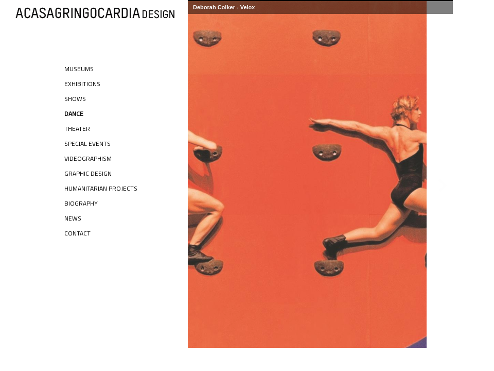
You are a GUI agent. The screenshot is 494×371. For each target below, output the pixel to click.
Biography (81, 203)
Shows (75, 99)
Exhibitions (82, 84)
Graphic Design (88, 173)
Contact (77, 233)
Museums (79, 69)
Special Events (87, 143)
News (72, 218)
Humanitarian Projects (100, 188)
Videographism (88, 158)
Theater (77, 128)
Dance (73, 114)
